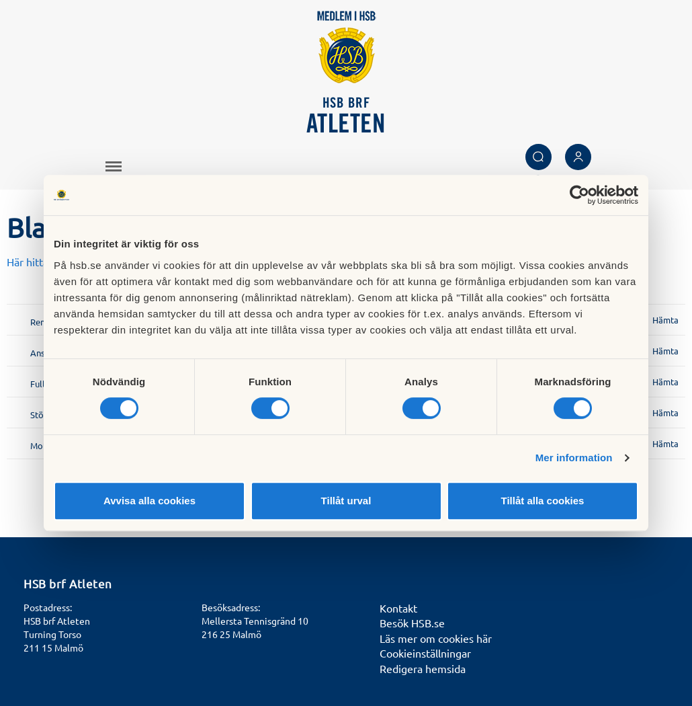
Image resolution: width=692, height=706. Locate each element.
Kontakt (398, 608)
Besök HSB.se (412, 622)
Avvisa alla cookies (149, 500)
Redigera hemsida (423, 668)
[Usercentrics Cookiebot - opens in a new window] (579, 195)
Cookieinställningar (425, 653)
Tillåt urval (346, 500)
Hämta (665, 320)
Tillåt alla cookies (543, 500)
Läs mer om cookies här (436, 638)
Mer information (574, 457)
